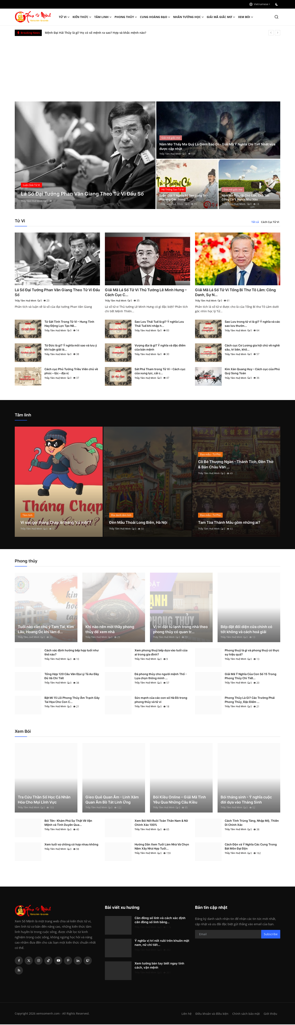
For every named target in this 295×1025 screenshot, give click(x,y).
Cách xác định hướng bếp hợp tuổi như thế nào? (71, 653)
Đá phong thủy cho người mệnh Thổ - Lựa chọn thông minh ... (161, 676)
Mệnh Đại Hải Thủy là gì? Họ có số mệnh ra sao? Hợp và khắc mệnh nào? (95, 33)
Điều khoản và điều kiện (211, 1014)
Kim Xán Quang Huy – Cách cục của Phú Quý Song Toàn (252, 372)
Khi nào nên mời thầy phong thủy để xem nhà (109, 630)
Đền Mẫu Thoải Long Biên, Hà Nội (141, 522)
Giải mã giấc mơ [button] (221, 17)
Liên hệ (185, 1014)
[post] (85, 155)
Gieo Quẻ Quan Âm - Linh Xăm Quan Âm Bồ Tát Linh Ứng (112, 800)
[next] (277, 32)
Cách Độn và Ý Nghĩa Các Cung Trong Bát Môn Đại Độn (251, 847)
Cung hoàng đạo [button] (155, 17)
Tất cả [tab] (255, 222)
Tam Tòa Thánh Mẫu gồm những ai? (233, 522)
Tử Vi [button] (64, 17)
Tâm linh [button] (103, 17)
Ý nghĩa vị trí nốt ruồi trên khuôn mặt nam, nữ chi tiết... (162, 943)
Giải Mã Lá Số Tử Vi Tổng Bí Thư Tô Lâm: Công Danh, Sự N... (234, 293)
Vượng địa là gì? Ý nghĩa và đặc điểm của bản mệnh (160, 348)
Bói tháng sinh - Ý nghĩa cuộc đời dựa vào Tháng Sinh (246, 800)
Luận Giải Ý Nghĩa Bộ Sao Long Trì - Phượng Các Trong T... (186, 197)
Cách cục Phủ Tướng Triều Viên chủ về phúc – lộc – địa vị (71, 372)
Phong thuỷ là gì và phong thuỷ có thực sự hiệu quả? (252, 653)
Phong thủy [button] (126, 17)
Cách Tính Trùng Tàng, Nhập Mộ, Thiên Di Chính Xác (252, 823)
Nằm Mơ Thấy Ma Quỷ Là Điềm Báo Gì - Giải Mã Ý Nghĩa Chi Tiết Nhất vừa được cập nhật (215, 146)
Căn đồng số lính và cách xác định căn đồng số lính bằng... (160, 921)
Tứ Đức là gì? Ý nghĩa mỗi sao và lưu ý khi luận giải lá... (70, 348)
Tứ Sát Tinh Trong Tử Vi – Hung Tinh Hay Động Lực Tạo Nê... (69, 324)
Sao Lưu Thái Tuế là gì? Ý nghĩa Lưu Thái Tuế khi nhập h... (159, 324)
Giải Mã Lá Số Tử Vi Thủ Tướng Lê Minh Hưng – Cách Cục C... (143, 293)
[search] (276, 17)
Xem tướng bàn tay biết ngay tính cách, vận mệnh (159, 966)
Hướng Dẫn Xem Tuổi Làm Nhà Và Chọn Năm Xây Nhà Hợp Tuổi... (162, 847)
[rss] (19, 971)
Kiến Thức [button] (82, 17)
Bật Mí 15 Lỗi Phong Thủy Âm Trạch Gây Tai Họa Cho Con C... (72, 700)
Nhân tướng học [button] (188, 17)
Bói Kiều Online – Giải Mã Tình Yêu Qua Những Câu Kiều (179, 800)
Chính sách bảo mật (246, 1014)
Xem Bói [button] (245, 17)
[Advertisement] (147, 66)
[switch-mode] (277, 4)
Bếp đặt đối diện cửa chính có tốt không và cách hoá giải (246, 630)
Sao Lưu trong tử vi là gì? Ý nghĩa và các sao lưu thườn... (252, 324)
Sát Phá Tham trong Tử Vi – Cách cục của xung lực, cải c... (160, 372)
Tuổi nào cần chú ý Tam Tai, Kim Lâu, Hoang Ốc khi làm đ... (46, 630)
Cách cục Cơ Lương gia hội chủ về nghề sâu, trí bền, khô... (252, 348)
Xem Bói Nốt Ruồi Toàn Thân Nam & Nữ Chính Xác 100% (161, 823)
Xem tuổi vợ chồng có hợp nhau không (71, 845)
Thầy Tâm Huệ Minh (33, 201)
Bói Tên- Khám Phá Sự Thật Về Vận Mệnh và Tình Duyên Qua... (68, 823)
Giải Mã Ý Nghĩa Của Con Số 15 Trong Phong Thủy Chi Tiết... (250, 676)
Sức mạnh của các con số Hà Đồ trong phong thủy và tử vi (161, 700)
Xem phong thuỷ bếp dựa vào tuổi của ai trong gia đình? (161, 653)
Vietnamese (258, 4)
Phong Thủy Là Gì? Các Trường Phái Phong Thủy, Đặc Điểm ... (250, 700)
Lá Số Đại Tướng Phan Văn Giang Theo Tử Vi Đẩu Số (55, 293)
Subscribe (271, 935)
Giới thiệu (270, 1014)
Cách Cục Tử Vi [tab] (270, 222)
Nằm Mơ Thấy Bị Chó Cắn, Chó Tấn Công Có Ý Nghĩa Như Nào (246, 197)
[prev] (271, 32)
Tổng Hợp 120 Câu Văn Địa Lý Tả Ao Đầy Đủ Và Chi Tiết (71, 676)
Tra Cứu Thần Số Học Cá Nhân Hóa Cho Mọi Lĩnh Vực (44, 800)
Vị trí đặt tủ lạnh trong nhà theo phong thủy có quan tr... (180, 630)
